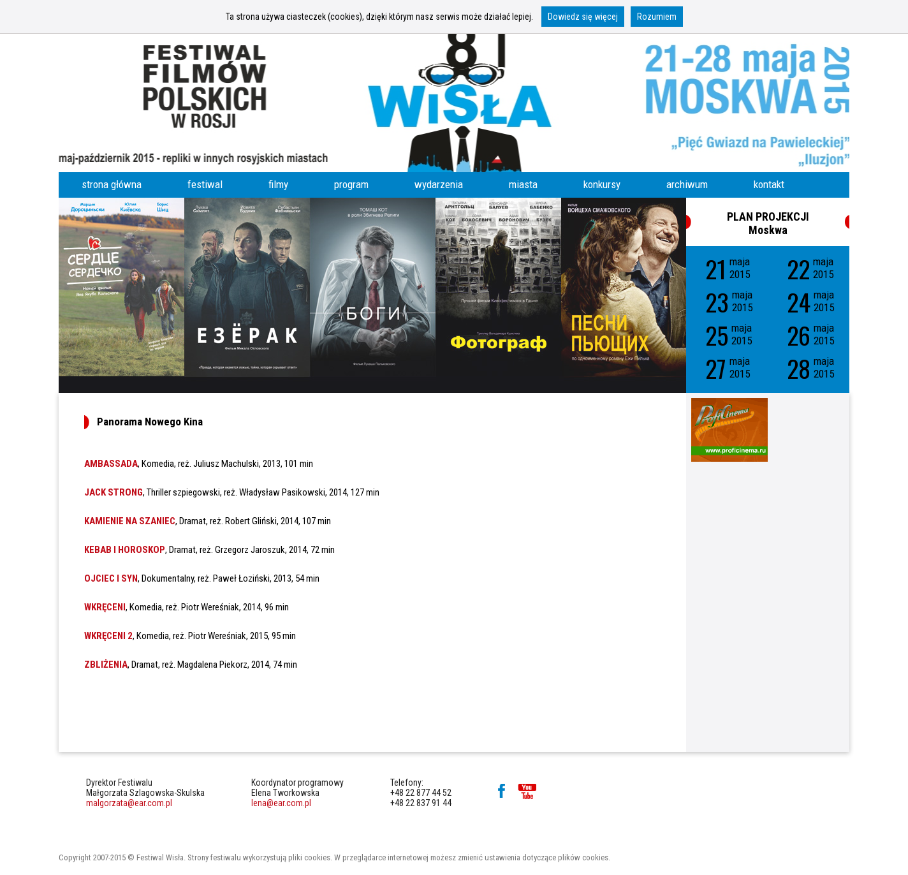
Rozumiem (657, 16)
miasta (523, 184)
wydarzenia (438, 184)
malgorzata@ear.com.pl (129, 803)
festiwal (205, 184)
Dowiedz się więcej (583, 16)
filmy (278, 184)
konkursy (601, 184)
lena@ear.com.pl (281, 803)
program (351, 184)
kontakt (769, 184)
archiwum (687, 184)
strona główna (112, 184)
